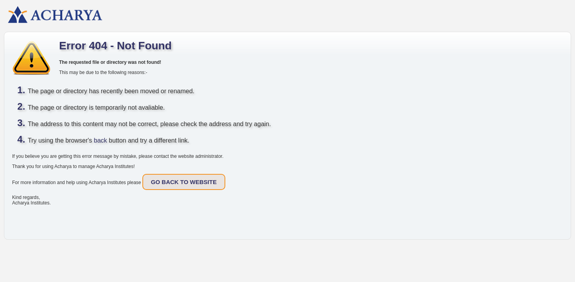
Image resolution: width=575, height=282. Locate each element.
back (100, 140)
